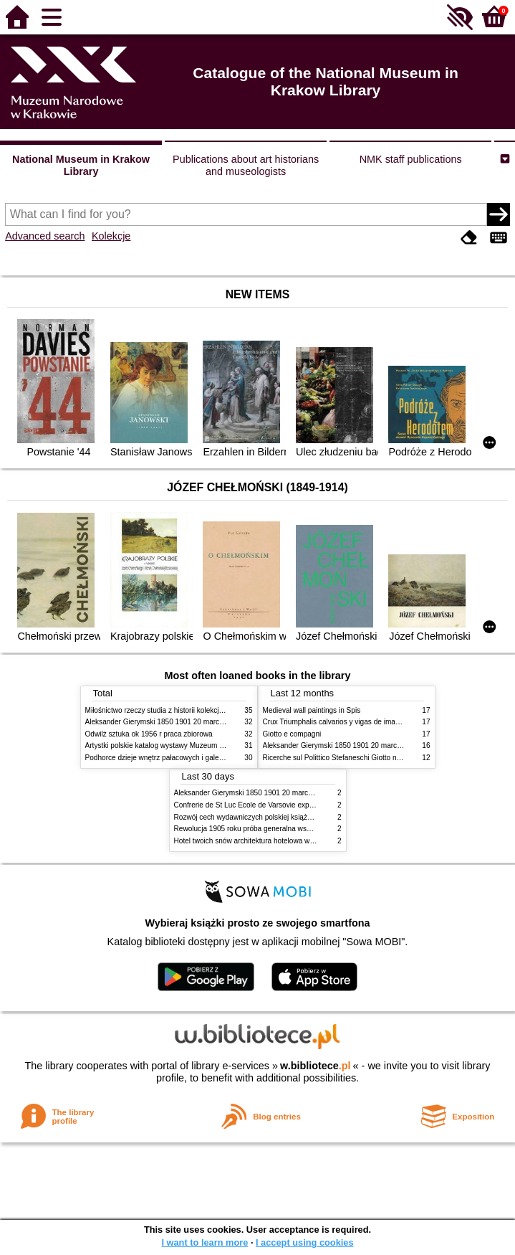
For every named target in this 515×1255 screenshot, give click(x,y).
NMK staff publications (411, 159)
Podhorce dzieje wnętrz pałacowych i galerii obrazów (169, 758)
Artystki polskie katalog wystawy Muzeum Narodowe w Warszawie (191, 745)
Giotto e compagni (292, 734)
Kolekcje (111, 236)
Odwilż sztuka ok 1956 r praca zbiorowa (149, 734)
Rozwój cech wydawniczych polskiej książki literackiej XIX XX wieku (282, 817)
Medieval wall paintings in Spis (312, 710)
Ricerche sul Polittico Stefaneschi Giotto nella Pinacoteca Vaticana (369, 758)
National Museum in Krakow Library (81, 165)
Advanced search (45, 236)
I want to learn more (204, 1242)
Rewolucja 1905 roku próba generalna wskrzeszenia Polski (268, 829)
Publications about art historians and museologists (246, 165)
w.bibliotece (315, 1065)
